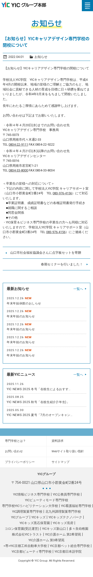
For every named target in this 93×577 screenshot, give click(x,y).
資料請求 (57, 441)
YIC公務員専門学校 (66, 494)
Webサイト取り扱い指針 (68, 451)
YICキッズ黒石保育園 (35, 523)
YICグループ (20, 517)
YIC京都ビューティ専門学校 (32, 551)
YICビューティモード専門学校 (46, 500)
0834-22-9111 (18, 144)
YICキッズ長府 (63, 523)
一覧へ (78, 289)
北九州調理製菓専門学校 (63, 511)
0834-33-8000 (18, 170)
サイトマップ (60, 462)
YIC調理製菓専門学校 (27, 511)
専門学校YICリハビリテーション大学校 (30, 506)
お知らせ (40, 57)
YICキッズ (38, 517)
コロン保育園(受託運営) (22, 529)
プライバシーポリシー (20, 462)
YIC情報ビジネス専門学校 (31, 494)
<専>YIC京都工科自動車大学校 (25, 546)
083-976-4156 (62, 193)
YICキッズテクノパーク (65, 517)
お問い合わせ (14, 451)
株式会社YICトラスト (27, 534)
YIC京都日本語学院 (68, 551)
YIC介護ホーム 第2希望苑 (63, 534)
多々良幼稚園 (78, 529)
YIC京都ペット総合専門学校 (70, 546)
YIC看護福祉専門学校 (76, 506)
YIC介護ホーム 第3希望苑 (46, 540)
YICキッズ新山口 (54, 529)
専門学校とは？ (15, 441)
